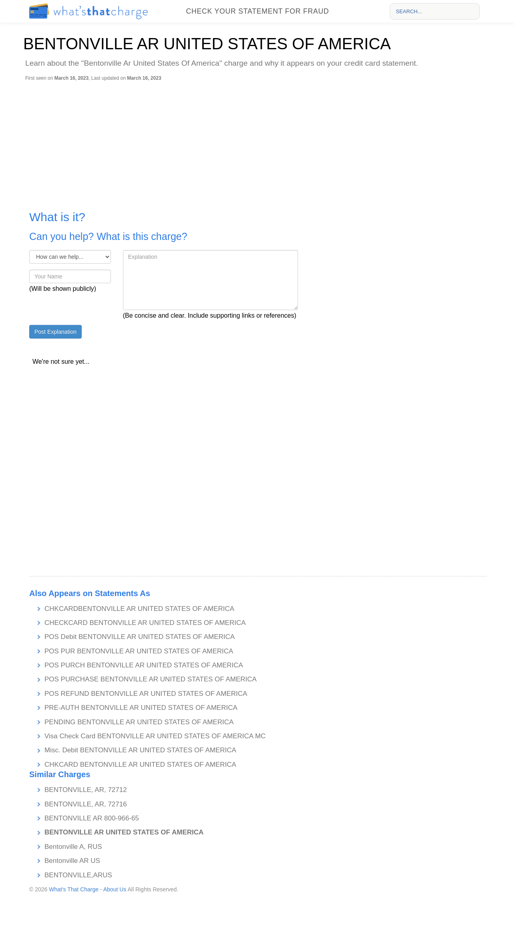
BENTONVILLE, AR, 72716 (85, 804)
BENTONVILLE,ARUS (78, 875)
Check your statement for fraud (257, 11)
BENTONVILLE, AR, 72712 (85, 790)
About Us (115, 889)
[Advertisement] (259, 141)
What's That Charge (74, 889)
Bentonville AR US (72, 860)
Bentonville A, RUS (73, 846)
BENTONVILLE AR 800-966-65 (91, 818)
